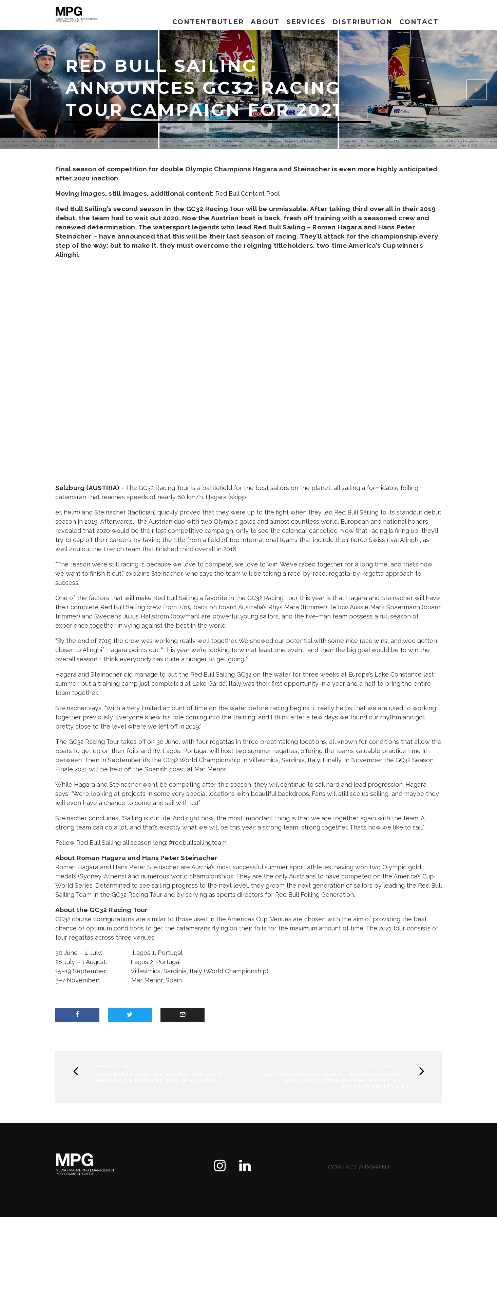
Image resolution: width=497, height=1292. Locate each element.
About (265, 22)
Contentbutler (208, 22)
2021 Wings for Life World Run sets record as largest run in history (159, 1077)
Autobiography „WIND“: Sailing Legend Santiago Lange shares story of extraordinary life (337, 1080)
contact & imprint (359, 1167)
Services (306, 22)
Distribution (362, 22)
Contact (418, 22)
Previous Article (120, 1066)
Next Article (383, 1066)
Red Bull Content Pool (247, 193)
